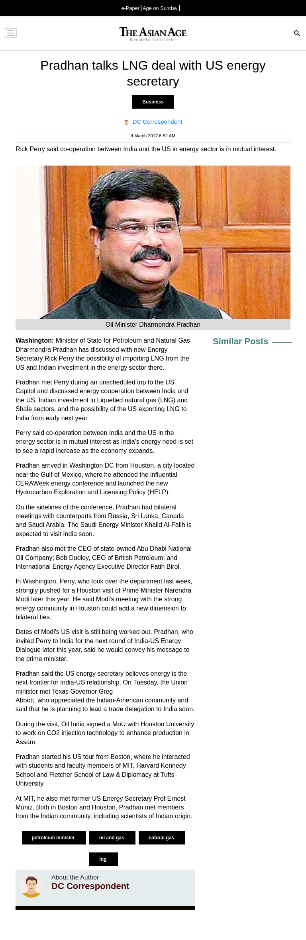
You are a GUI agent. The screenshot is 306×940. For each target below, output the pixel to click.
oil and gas (112, 838)
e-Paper (130, 8)
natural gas (162, 838)
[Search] (297, 34)
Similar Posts (240, 341)
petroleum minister (54, 838)
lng (103, 859)
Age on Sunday (160, 8)
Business (152, 102)
